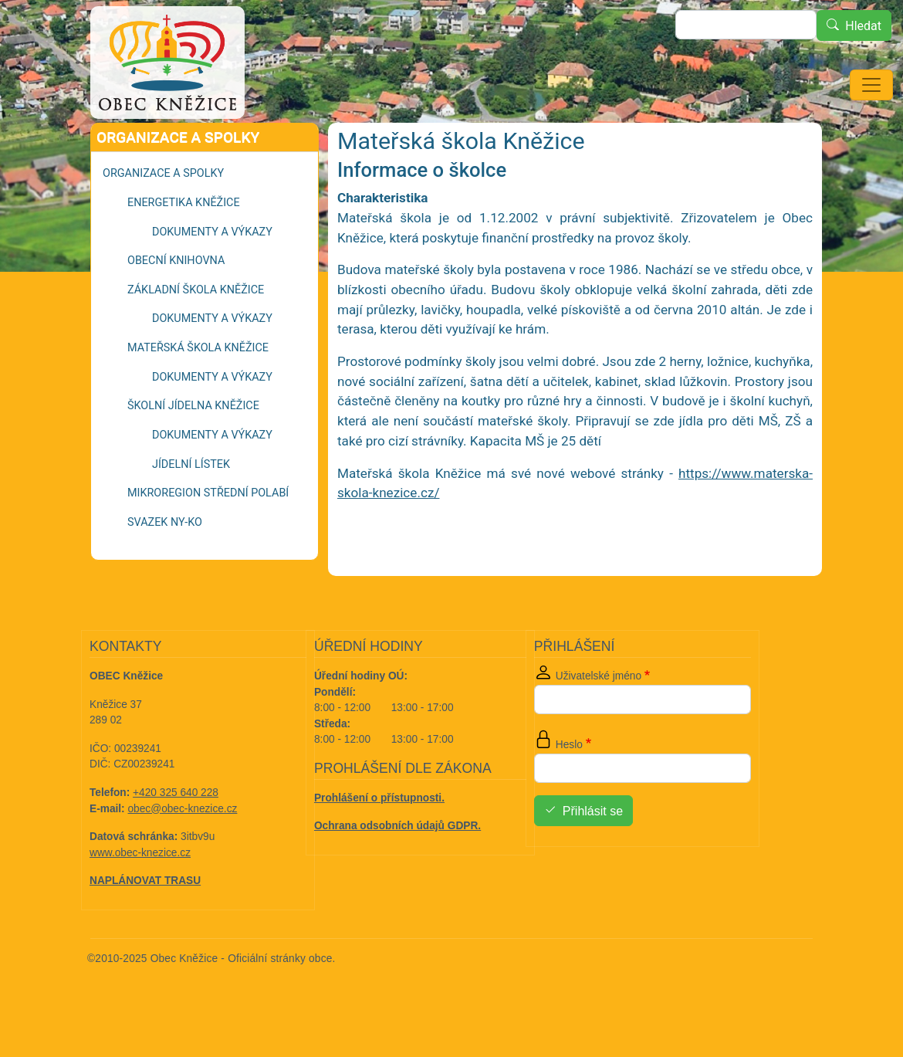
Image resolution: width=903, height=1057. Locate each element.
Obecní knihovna (176, 303)
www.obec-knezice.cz (140, 896)
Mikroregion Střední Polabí (208, 536)
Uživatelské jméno (598, 719)
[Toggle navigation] (871, 84)
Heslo (569, 788)
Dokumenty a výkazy (212, 275)
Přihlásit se (593, 854)
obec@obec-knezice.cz (183, 852)
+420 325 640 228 (175, 836)
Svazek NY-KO (164, 565)
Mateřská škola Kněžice (198, 391)
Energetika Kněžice (183, 245)
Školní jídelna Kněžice (193, 449)
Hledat (863, 26)
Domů (125, 144)
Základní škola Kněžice (195, 333)
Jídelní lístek (191, 507)
